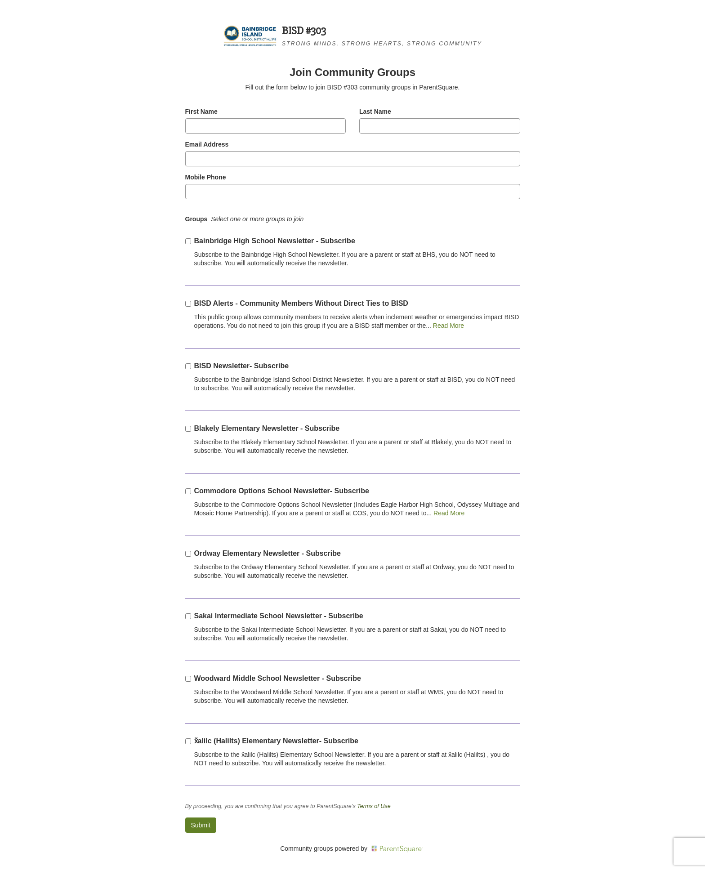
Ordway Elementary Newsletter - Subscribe (267, 553)
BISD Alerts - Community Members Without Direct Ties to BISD (301, 303)
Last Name (375, 111)
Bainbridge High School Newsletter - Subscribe (274, 241)
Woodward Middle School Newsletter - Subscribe (277, 678)
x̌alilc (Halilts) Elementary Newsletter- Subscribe (276, 741)
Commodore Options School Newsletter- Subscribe (281, 491)
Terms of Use (373, 806)
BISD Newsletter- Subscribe (241, 366)
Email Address (207, 144)
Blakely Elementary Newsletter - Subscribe (267, 428)
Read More (447, 325)
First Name (201, 111)
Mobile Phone (205, 177)
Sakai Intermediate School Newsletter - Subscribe (278, 616)
